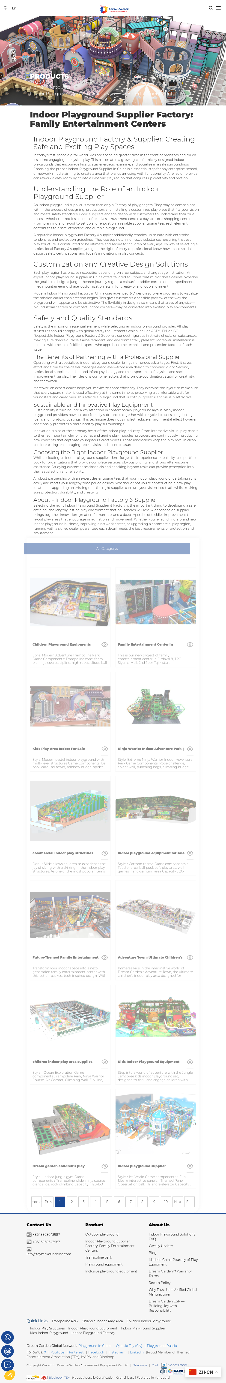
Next (177, 1202)
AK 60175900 (174, 1365)
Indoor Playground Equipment (92, 1328)
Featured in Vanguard (153, 1377)
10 (166, 1202)
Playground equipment (104, 1264)
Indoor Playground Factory (93, 1333)
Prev (48, 1202)
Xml (155, 1365)
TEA (67, 1377)
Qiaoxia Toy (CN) (129, 1346)
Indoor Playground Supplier (143, 1328)
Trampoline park (98, 1257)
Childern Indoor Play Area (102, 1321)
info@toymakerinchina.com (49, 1254)
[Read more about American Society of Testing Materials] (163, 1371)
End (189, 1202)
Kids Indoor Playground (49, 1333)
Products (60, 87)
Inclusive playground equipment (111, 1271)
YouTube (57, 1352)
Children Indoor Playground (148, 1321)
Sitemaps (140, 1365)
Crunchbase (125, 1377)
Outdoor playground (102, 1234)
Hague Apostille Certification (93, 1377)
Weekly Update (161, 1246)
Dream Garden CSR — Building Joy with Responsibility (166, 1306)
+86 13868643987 (46, 1235)
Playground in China (95, 1346)
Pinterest (76, 1352)
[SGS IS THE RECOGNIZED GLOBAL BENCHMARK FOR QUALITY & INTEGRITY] (33, 1377)
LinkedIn (137, 1352)
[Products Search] (210, 8)
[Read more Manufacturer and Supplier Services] (176, 1371)
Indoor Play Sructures (47, 1328)
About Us (159, 1224)
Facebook (96, 1352)
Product (94, 1224)
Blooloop (55, 1377)
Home (37, 87)
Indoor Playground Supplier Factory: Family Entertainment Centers (110, 1246)
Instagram (117, 1352)
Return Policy (159, 1283)
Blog (153, 1253)
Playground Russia (162, 1346)
